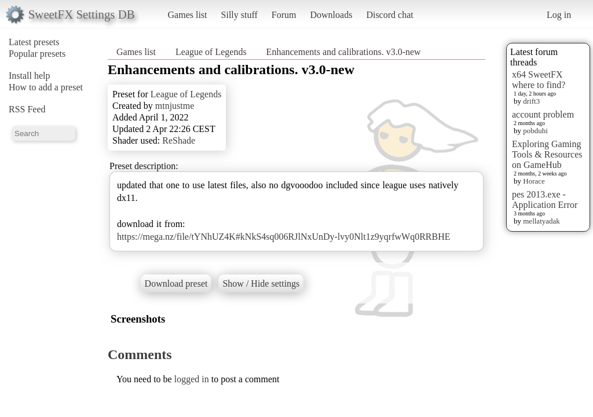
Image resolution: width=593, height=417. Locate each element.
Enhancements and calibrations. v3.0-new (343, 52)
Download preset (176, 283)
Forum (284, 15)
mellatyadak (541, 221)
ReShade (178, 140)
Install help (29, 76)
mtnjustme (175, 106)
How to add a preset (46, 87)
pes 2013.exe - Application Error (544, 199)
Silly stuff (239, 15)
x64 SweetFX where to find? (538, 80)
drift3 (531, 101)
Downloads (331, 15)
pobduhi (535, 130)
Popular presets (37, 53)
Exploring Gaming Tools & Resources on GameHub (547, 154)
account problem (543, 114)
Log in (559, 15)
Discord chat (389, 15)
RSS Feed (27, 109)
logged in (191, 379)
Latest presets (34, 42)
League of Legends (211, 52)
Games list (187, 15)
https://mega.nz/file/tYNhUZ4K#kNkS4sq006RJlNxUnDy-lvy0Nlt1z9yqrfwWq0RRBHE (284, 237)
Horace (534, 181)
